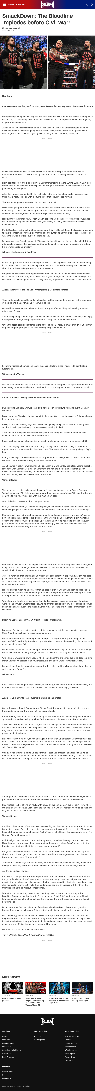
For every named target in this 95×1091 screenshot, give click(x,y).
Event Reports (8, 1043)
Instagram (6, 1078)
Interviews (6, 1047)
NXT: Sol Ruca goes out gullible (12, 999)
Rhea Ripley (70, 1054)
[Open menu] (4, 4)
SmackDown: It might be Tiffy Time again (81, 999)
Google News (7, 1071)
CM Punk (68, 1040)
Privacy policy (39, 1040)
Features (21, 4)
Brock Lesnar (70, 1047)
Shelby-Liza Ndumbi (11, 28)
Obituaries (6, 1054)
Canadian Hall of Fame (11, 1050)
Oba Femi (69, 1060)
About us (37, 1036)
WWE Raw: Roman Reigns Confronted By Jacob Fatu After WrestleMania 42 (34, 1001)
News (11, 4)
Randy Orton (70, 1057)
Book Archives (8, 1057)
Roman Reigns (71, 1043)
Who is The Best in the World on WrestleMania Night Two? (59, 1000)
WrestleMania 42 (72, 1036)
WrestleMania (71, 1050)
